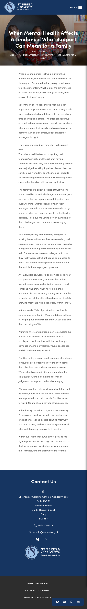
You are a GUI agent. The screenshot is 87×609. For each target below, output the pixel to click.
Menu (73, 7)
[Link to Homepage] (23, 7)
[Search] (71, 602)
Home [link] (33, 52)
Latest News (46, 52)
